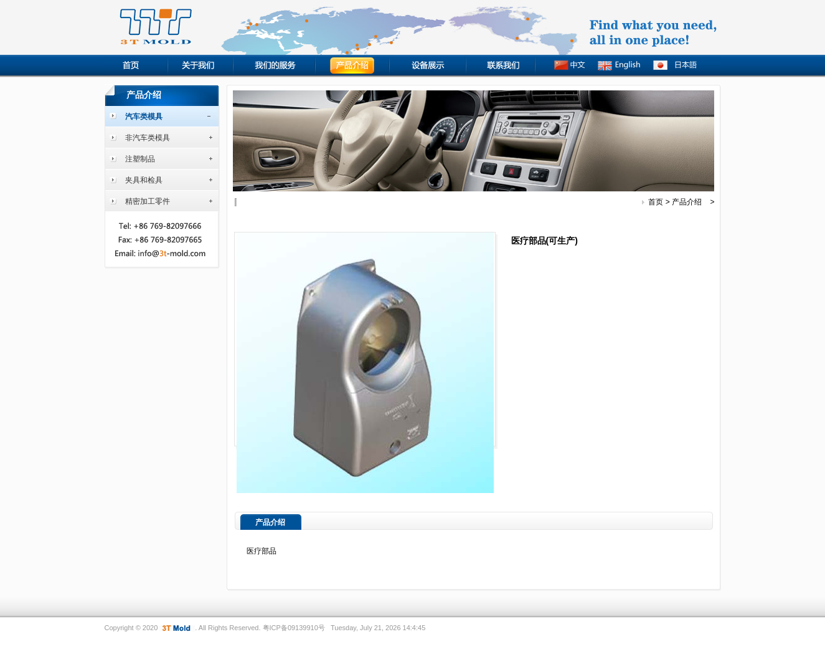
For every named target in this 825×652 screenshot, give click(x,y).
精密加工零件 (147, 201)
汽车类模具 (144, 116)
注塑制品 (140, 159)
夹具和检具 (144, 180)
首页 (655, 202)
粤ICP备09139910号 (294, 627)
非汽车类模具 (147, 137)
